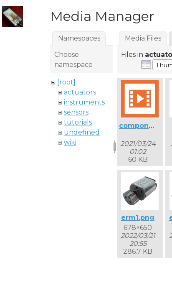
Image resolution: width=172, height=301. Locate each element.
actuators (80, 92)
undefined (82, 132)
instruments (84, 102)
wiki (70, 142)
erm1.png (137, 218)
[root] (66, 82)
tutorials (78, 122)
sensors (76, 112)
